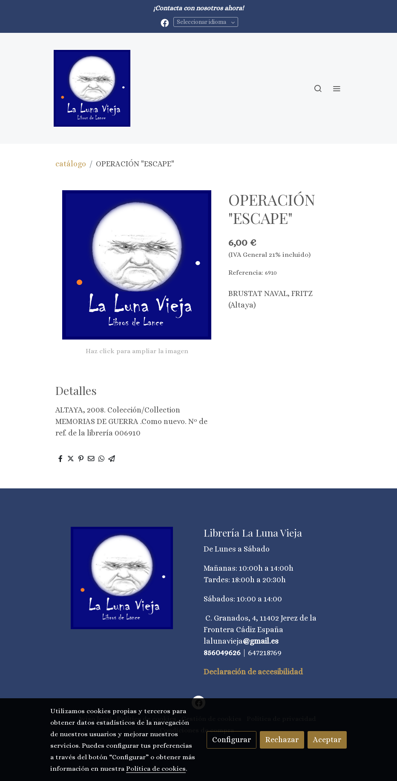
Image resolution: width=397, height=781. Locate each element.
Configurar (231, 739)
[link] (92, 88)
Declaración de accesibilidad (253, 672)
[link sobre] (121, 578)
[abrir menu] (336, 88)
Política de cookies (156, 768)
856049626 (222, 652)
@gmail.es (261, 641)
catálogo (70, 164)
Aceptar (327, 739)
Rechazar (282, 739)
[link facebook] (165, 22)
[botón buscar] (317, 88)
